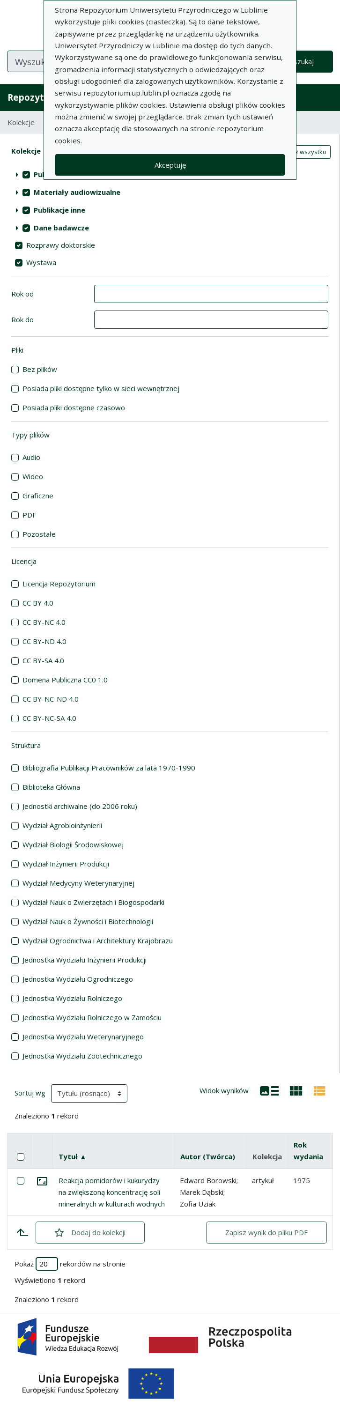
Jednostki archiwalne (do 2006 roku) (79, 806)
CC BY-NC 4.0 (44, 622)
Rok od (22, 293)
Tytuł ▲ (73, 1156)
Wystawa (41, 262)
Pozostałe (39, 534)
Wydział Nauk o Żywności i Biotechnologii (87, 921)
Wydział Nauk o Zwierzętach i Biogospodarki (93, 902)
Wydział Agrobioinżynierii (62, 825)
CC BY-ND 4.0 (44, 641)
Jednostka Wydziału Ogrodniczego (77, 979)
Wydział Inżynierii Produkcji (65, 863)
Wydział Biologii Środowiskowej (73, 844)
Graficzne (37, 495)
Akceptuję (170, 165)
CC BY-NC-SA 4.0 (49, 718)
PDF (29, 514)
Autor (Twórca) (207, 1156)
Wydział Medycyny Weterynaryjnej (78, 883)
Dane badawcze (61, 227)
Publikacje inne (59, 210)
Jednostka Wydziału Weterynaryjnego (83, 1036)
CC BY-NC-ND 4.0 (50, 699)
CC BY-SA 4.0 (43, 660)
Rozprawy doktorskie (60, 245)
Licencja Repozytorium (59, 583)
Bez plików (39, 369)
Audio (31, 457)
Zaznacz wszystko (300, 152)
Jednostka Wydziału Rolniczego (72, 998)
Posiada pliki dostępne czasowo (73, 407)
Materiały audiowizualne (77, 192)
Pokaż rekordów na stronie (70, 1264)
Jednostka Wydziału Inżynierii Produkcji (84, 959)
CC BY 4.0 (37, 602)
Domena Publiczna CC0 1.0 (65, 679)
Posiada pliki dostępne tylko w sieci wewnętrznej (100, 388)
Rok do (22, 319)
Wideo (32, 476)
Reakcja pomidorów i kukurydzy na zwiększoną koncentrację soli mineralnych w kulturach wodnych (112, 1192)
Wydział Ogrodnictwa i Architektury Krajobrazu (97, 940)
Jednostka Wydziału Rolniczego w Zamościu (92, 1017)
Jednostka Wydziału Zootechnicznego (82, 1055)
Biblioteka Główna (51, 787)
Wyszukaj (298, 61)
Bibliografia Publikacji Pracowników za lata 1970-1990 (108, 767)
